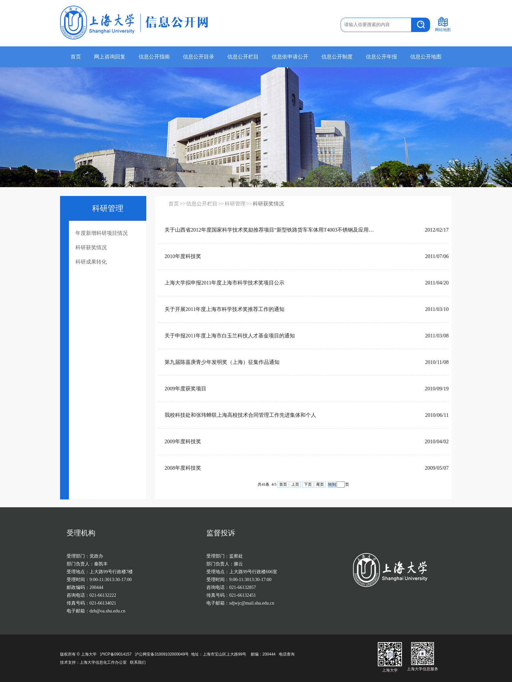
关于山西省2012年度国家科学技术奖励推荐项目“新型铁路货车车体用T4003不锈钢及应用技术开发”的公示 (270, 230)
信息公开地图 (425, 56)
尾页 (320, 484)
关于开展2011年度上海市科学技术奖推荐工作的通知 (224, 309)
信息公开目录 (198, 56)
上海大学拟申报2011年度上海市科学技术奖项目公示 (224, 282)
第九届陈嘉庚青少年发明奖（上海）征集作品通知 (222, 362)
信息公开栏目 (243, 56)
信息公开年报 (381, 56)
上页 (295, 484)
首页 (76, 56)
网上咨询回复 (109, 56)
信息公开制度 (337, 56)
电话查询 (287, 654)
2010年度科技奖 (183, 256)
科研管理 (235, 203)
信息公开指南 (154, 56)
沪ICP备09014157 (116, 654)
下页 (308, 484)
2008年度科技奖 (183, 468)
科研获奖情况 (91, 247)
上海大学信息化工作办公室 (105, 662)
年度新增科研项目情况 (101, 233)
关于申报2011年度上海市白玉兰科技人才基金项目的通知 (230, 335)
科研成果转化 (91, 262)
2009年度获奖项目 (185, 388)
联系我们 (138, 662)
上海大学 (88, 654)
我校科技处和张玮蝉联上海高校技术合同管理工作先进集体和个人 (240, 415)
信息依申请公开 (290, 56)
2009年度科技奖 (183, 441)
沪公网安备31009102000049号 (162, 654)
